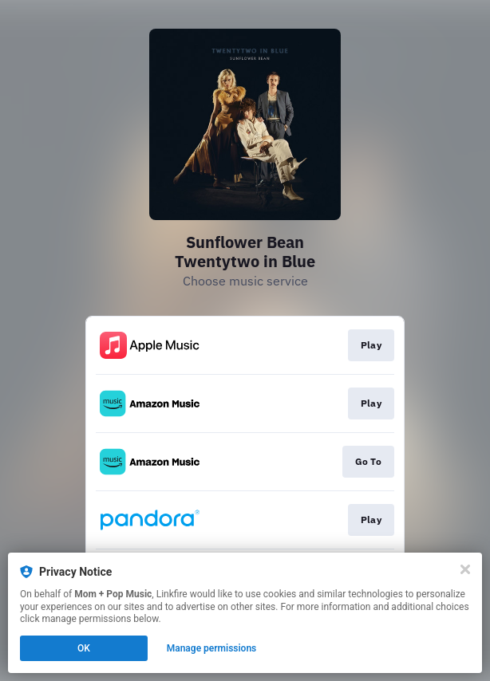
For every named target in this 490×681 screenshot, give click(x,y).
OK (83, 648)
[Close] (465, 569)
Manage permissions (212, 648)
